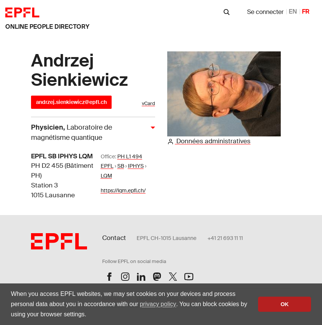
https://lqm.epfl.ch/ (123, 190)
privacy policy (158, 304)
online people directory (47, 27)
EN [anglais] (293, 11)
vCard (148, 103)
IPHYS (136, 165)
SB (120, 165)
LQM (106, 175)
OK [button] (284, 304)
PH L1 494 (129, 156)
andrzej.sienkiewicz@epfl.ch (71, 102)
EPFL (107, 165)
